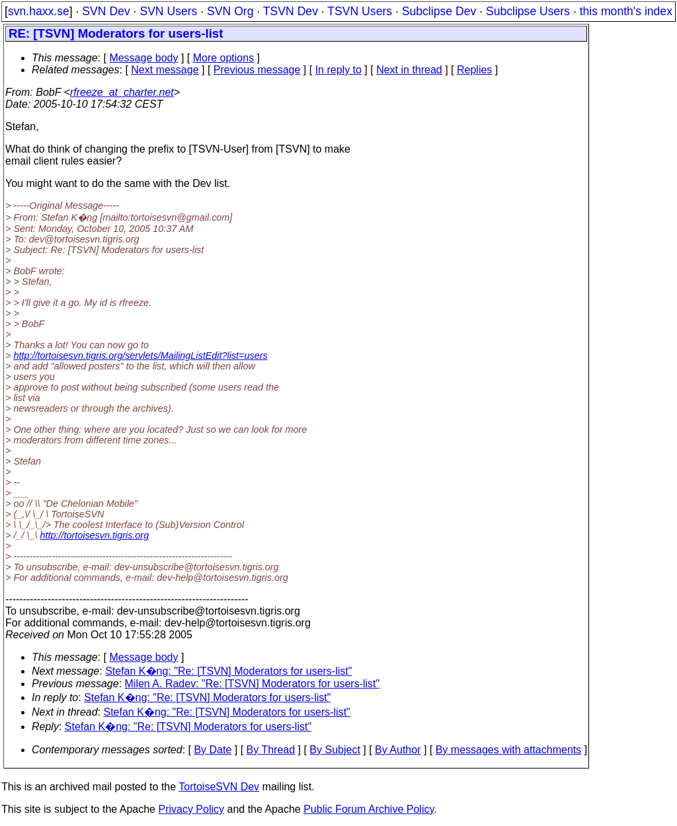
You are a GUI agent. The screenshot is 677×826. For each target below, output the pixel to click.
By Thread (271, 749)
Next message (164, 69)
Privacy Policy (191, 809)
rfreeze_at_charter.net (122, 92)
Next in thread (409, 69)
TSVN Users (359, 11)
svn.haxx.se (38, 11)
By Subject (334, 749)
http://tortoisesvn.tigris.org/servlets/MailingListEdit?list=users (140, 355)
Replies (474, 69)
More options (224, 57)
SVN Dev (106, 11)
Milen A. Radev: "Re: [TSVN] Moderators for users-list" (252, 683)
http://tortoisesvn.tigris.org (94, 535)
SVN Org (230, 11)
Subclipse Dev (439, 11)
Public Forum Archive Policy (368, 809)
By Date (212, 749)
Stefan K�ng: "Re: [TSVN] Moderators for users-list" (228, 671)
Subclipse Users (528, 11)
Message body (143, 57)
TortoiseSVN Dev (219, 786)
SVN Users (168, 11)
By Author (397, 749)
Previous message (257, 69)
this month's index (626, 11)
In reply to (338, 69)
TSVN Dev (290, 11)
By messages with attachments (509, 749)
